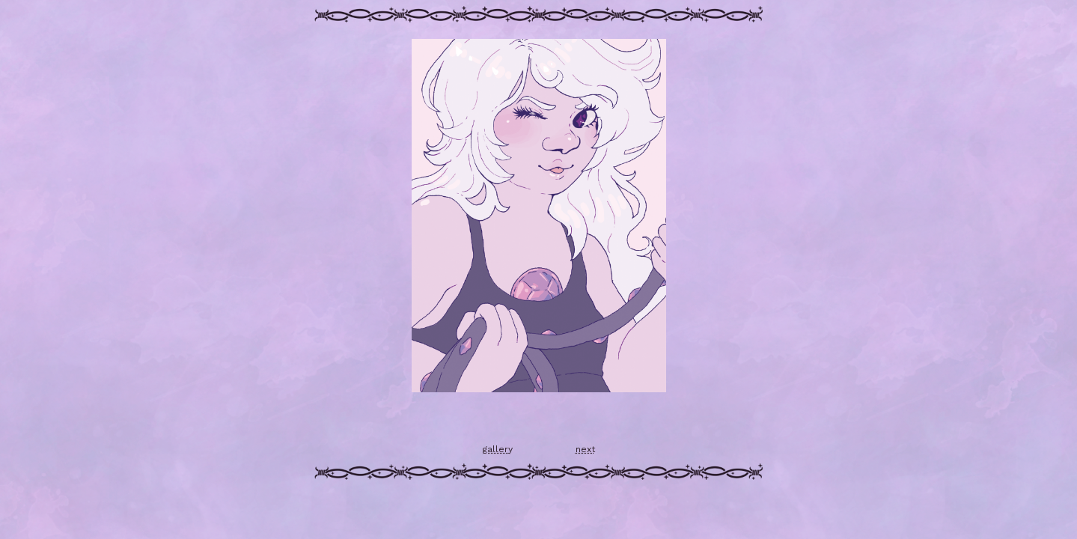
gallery (498, 449)
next (585, 449)
